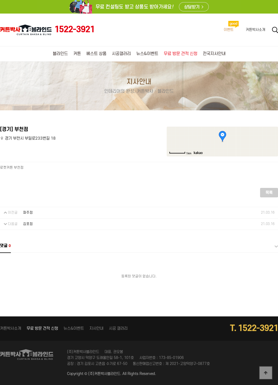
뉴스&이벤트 (147, 53)
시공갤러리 (121, 53)
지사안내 (96, 328)
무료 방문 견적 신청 (180, 53)
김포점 (28, 224)
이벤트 (228, 30)
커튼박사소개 (255, 30)
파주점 (28, 212)
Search (275, 30)
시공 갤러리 (118, 328)
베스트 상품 (96, 53)
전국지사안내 (214, 53)
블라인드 (60, 53)
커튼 (77, 53)
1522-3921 (74, 29)
